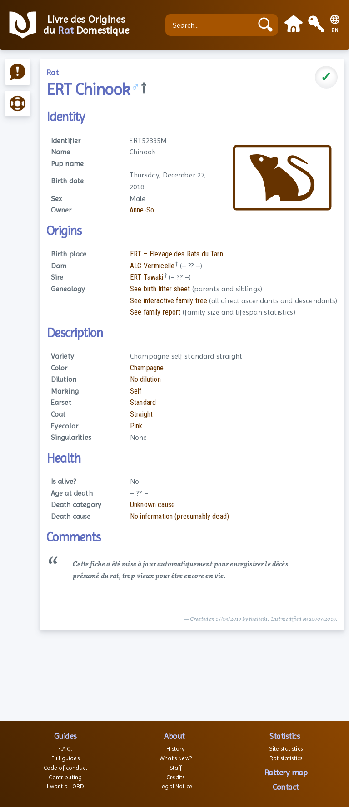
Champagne (147, 368)
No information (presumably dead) (179, 516)
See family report (155, 312)
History (175, 748)
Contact (286, 787)
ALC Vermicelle (152, 265)
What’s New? (176, 758)
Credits (175, 777)
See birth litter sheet (160, 289)
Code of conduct (65, 767)
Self (136, 391)
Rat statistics (285, 758)
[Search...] (211, 25)
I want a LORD (65, 786)
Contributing (65, 777)
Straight (141, 414)
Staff (176, 767)
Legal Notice (175, 786)
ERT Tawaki (147, 277)
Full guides (65, 758)
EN (335, 31)
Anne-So (142, 210)
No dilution (145, 379)
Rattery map (286, 772)
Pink (136, 426)
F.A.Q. (65, 748)
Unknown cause (152, 504)
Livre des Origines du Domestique (86, 25)
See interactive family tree (168, 300)
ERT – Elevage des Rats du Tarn (176, 254)
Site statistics (285, 748)
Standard (143, 402)
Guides (65, 736)
